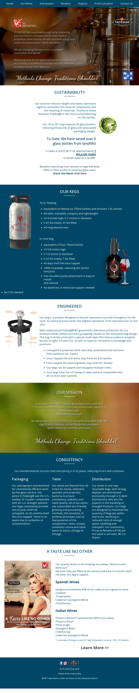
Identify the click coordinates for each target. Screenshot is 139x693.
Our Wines (26, 3)
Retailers (66, 3)
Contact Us (126, 3)
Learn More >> (95, 647)
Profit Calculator (104, 3)
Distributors (46, 3)
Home (9, 3)
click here (80, 173)
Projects (82, 3)
